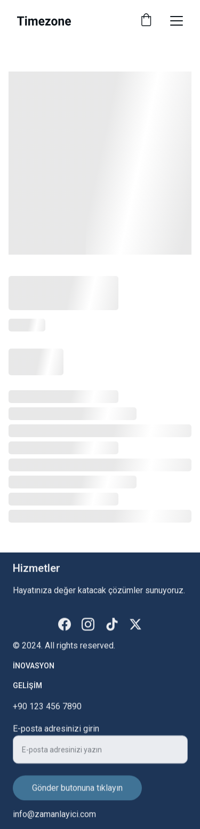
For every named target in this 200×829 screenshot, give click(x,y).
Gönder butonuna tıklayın (77, 793)
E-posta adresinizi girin (56, 734)
